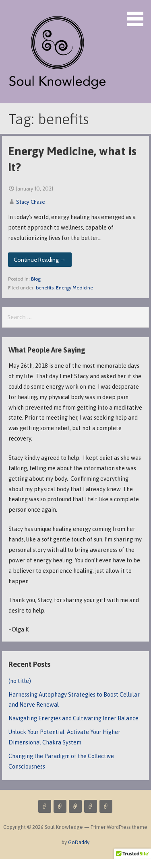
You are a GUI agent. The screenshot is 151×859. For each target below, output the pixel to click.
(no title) (19, 681)
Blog (36, 279)
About (75, 806)
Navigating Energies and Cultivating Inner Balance (73, 718)
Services (44, 806)
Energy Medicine (74, 288)
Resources (105, 806)
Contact (90, 806)
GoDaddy (78, 842)
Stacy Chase (30, 202)
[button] (138, 14)
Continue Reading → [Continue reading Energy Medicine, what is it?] (40, 259)
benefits (45, 288)
